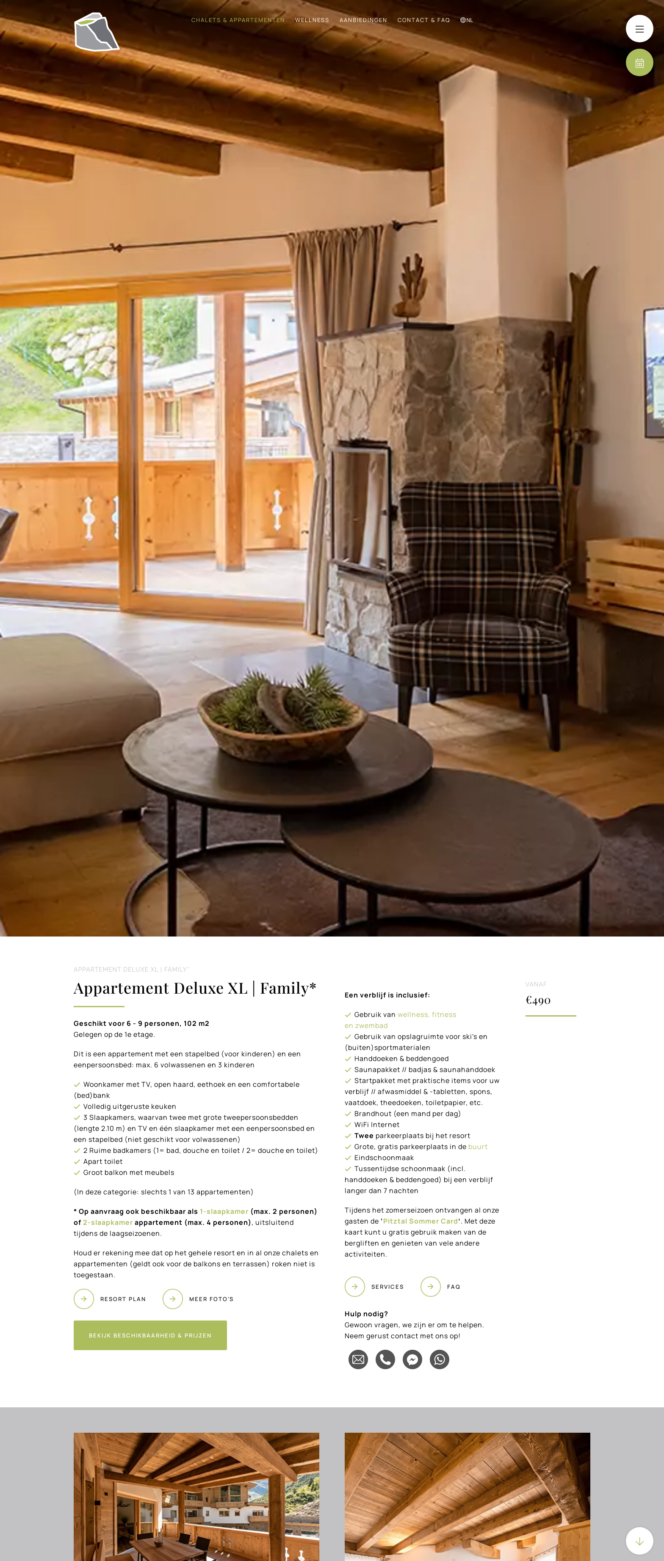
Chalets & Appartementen (238, 20)
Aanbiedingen (363, 20)
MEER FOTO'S (211, 1299)
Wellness (312, 20)
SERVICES (387, 1286)
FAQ (454, 1286)
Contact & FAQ (424, 20)
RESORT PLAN (123, 1299)
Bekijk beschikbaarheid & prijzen (150, 1335)
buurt (478, 1146)
